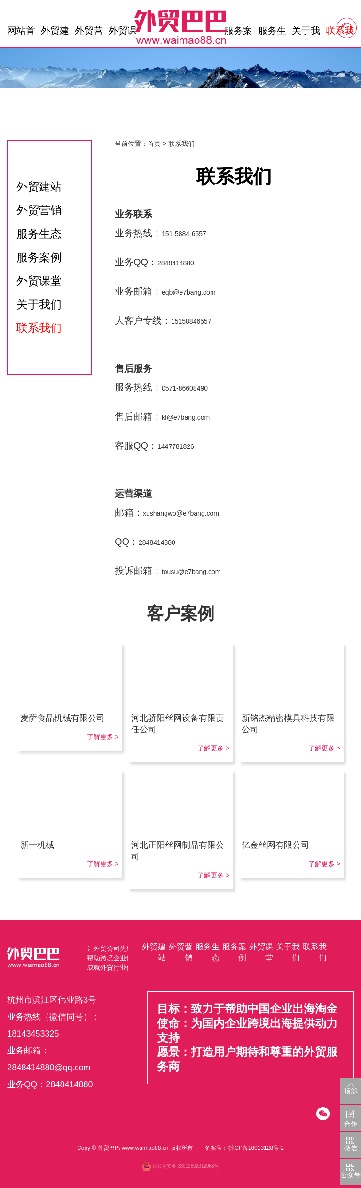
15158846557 (191, 321)
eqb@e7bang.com (189, 292)
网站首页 (21, 32)
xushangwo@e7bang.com (181, 513)
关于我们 (306, 32)
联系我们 (340, 32)
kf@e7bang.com (186, 417)
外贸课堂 (123, 32)
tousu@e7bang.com (191, 571)
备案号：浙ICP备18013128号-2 (244, 1148)
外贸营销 (89, 32)
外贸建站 (55, 32)
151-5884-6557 (184, 234)
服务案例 (238, 32)
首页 (154, 143)
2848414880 (175, 263)
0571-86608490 (185, 388)
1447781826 (175, 446)
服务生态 (272, 32)
